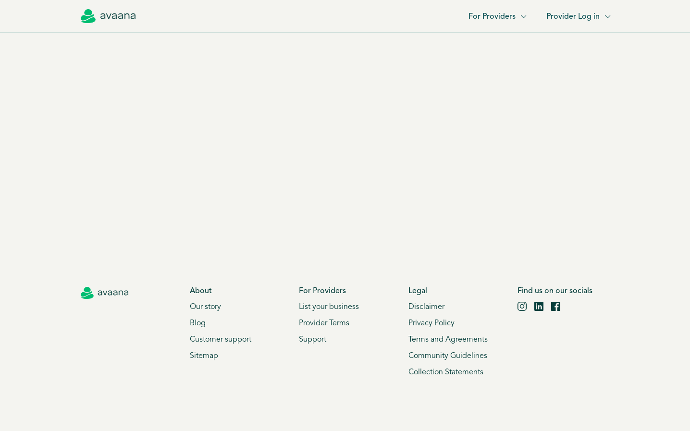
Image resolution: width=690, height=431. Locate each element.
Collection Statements (445, 372)
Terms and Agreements (448, 340)
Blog (198, 323)
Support (312, 340)
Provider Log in (577, 17)
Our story (205, 307)
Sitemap (204, 356)
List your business (329, 307)
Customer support (220, 340)
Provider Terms (324, 323)
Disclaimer (426, 307)
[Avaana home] (108, 16)
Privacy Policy (431, 323)
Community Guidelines (447, 356)
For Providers (496, 17)
